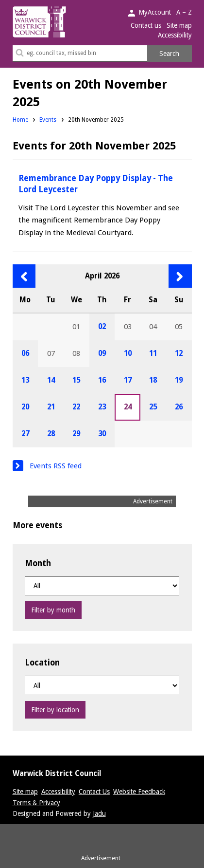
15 (76, 380)
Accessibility (175, 35)
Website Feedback (139, 791)
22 (76, 407)
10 (128, 353)
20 (25, 407)
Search (169, 53)
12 (179, 353)
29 (76, 433)
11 (153, 353)
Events (47, 119)
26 (179, 407)
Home (20, 119)
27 (25, 433)
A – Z (184, 12)
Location (42, 662)
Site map (179, 25)
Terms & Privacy (36, 803)
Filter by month (53, 610)
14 (51, 380)
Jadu (99, 813)
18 (153, 380)
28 (51, 433)
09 (102, 353)
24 (128, 407)
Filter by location (55, 710)
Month (38, 563)
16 (102, 380)
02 (102, 326)
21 (51, 407)
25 (153, 407)
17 (128, 380)
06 (25, 353)
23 (102, 407)
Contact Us (94, 791)
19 (179, 380)
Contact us (146, 25)
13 (25, 380)
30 (102, 433)
